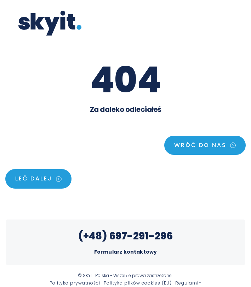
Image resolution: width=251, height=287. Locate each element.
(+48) (93, 236)
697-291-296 (141, 236)
